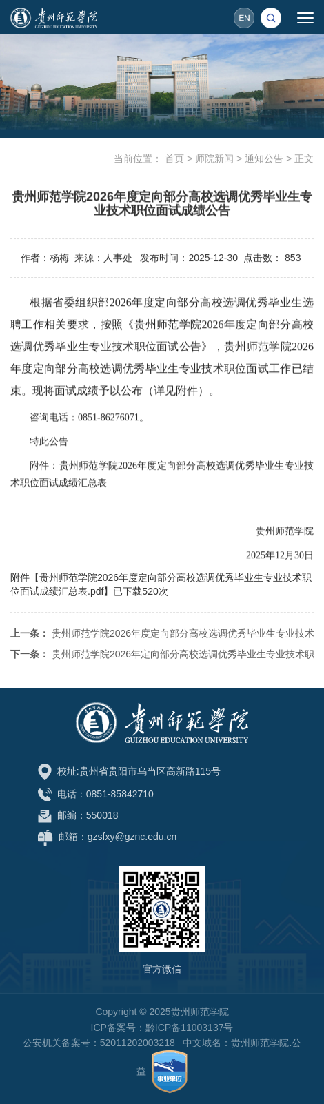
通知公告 (264, 159)
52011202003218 (137, 1042)
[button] (272, 17)
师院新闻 (214, 159)
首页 (174, 159)
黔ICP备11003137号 (189, 1027)
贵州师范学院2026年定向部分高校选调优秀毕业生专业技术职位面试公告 (162, 673)
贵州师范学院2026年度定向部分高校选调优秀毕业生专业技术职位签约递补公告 (162, 653)
